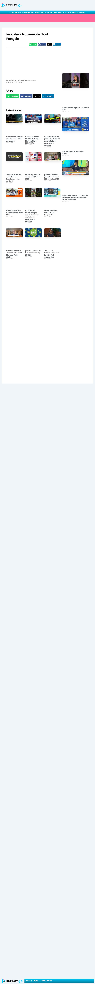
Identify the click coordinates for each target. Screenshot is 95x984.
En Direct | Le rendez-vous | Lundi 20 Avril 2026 (33, 177)
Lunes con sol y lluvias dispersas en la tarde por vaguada (14, 139)
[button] (33, 44)
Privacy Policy (32, 981)
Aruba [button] (12, 12)
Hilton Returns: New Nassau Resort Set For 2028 (14, 213)
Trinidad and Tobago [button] (78, 12)
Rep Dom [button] (61, 12)
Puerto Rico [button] (53, 12)
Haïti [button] (32, 12)
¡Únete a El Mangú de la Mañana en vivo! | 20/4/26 (33, 253)
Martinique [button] (45, 12)
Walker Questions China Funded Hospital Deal (50, 213)
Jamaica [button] (37, 12)
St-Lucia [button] (68, 12)
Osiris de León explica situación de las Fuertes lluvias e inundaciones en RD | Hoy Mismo (75, 197)
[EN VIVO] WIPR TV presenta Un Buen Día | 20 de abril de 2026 (52, 177)
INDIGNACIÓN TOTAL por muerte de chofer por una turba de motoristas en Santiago (52, 141)
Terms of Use (46, 981)
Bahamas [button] (18, 12)
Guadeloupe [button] (26, 12)
